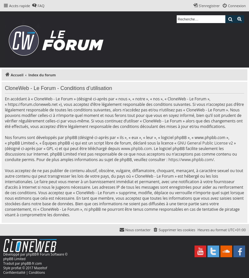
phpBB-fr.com (31, 263)
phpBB (31, 254)
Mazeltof (40, 268)
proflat (16, 268)
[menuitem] (38, 6)
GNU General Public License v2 (205, 143)
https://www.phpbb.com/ (191, 159)
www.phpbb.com (136, 148)
